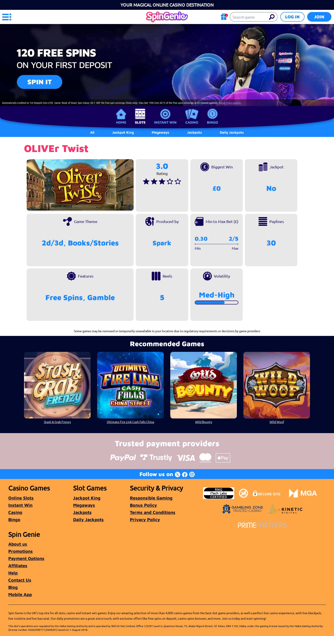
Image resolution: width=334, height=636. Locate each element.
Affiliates (17, 565)
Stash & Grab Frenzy (57, 422)
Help (13, 572)
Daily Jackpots (88, 519)
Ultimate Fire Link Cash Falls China (130, 422)
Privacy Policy (145, 519)
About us (17, 543)
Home (121, 122)
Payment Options (26, 558)
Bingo (212, 122)
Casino (191, 122)
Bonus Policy (143, 505)
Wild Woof (277, 422)
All (92, 132)
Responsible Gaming (151, 497)
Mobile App (20, 594)
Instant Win (165, 122)
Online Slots (21, 497)
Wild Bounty (203, 422)
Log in (292, 16)
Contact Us (19, 579)
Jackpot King (86, 497)
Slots (140, 122)
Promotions (20, 551)
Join (319, 16)
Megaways (84, 505)
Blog (13, 587)
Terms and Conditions (152, 512)
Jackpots (82, 512)
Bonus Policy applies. (230, 102)
